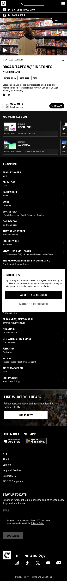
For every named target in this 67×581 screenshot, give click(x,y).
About (6, 459)
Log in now (26, 415)
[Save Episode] (63, 59)
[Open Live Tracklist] (55, 20)
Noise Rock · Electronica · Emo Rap (19, 134)
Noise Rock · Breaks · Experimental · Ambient (24, 152)
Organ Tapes (13, 72)
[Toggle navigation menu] (63, 3)
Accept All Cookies (33, 294)
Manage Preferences (33, 304)
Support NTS (9, 475)
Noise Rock (10, 78)
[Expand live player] (63, 20)
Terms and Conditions (41, 577)
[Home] (3, 3)
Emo (35, 78)
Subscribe (13, 535)
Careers (7, 464)
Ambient (24, 78)
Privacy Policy (37, 523)
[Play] (33, 36)
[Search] (22, 3)
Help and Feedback (13, 470)
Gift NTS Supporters (13, 481)
